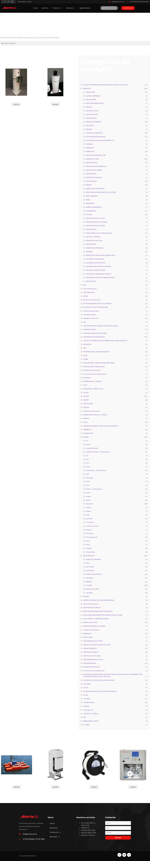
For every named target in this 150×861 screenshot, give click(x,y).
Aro (87, 441)
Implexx (88, 507)
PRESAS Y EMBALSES (90, 648)
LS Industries (90, 522)
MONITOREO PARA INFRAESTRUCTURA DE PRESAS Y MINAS (102, 615)
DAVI (84, 348)
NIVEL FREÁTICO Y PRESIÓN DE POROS (96, 619)
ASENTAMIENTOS (89, 292)
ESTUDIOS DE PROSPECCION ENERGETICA (100, 140)
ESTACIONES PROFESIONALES (96, 137)
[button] (128, 8)
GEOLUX (86, 392)
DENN (85, 355)
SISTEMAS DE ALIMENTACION (95, 263)
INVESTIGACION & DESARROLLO (96, 166)
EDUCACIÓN (90, 125)
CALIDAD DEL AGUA (92, 111)
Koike (87, 515)
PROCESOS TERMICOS (93, 237)
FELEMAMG (87, 378)
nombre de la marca (92, 526)
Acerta (34, 856)
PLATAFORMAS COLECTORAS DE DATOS (99, 233)
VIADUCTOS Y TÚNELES (90, 714)
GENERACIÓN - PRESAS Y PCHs (93, 389)
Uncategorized (88, 710)
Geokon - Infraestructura (94, 489)
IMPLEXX (86, 407)
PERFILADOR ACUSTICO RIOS (95, 226)
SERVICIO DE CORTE (92, 589)
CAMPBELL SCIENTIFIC (90, 318)
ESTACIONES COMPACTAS (94, 133)
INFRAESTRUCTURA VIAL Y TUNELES (95, 415)
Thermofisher (90, 552)
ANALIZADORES (91, 99)
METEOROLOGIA (91, 181)
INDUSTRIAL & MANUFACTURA (96, 155)
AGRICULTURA (90, 92)
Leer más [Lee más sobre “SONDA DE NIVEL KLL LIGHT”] (94, 787)
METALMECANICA (89, 556)
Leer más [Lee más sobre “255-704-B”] (16, 104)
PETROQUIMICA (91, 229)
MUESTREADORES (92, 196)
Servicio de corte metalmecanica (93, 671)
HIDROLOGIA (90, 151)
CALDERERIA (90, 570)
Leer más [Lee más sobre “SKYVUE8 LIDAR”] (55, 787)
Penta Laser (90, 533)
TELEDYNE (86, 699)
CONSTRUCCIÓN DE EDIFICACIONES (95, 333)
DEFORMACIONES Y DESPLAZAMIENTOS (96, 352)
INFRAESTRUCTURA (92, 159)
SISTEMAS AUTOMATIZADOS (95, 259)
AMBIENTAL (87, 88)
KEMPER (86, 418)
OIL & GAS (89, 214)
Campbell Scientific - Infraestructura (98, 452)
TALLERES (89, 593)
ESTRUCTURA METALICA (94, 574)
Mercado (71, 8)
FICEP (85, 385)
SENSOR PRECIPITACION (91, 667)
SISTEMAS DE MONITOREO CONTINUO (98, 266)
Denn (87, 463)
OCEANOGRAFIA (91, 211)
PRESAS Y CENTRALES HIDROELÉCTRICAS (97, 645)
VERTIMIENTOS (91, 281)
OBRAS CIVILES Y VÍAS (90, 622)
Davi (87, 459)
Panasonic (89, 530)
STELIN (85, 688)
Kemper (88, 511)
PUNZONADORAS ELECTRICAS (93, 659)
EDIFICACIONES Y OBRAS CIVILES (94, 367)
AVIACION (89, 107)
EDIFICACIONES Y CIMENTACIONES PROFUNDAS (99, 363)
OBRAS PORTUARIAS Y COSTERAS (94, 626)
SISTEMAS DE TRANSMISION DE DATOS (98, 274)
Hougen (88, 496)
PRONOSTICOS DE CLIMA (94, 240)
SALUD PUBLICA (91, 244)
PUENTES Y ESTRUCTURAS (92, 656)
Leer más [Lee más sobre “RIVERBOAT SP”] (16, 787)
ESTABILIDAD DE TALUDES (91, 370)
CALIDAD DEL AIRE (92, 114)
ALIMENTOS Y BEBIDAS (93, 559)
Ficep (87, 485)
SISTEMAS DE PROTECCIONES (95, 270)
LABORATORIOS (91, 174)
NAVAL (88, 200)
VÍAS (84, 717)
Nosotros (45, 8)
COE (84, 322)
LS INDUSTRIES (88, 433)
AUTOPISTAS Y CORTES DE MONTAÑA (95, 307)
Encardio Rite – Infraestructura (96, 470)
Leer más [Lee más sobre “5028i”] (133, 787)
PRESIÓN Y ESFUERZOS (90, 652)
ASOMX (85, 296)
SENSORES (89, 252)
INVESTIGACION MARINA (94, 170)
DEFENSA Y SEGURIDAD (93, 122)
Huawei (88, 500)
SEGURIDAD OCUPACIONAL (94, 248)
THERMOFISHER (88, 702)
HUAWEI (86, 400)
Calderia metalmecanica (91, 311)
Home (35, 8)
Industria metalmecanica (91, 411)
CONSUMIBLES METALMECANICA (94, 337)
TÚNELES (86, 706)
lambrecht (89, 519)
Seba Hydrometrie (92, 537)
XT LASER (86, 725)
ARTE (87, 563)
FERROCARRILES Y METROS (92, 381)
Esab (87, 474)
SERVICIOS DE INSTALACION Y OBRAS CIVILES (100, 255)
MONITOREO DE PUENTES (92, 608)
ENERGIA (89, 129)
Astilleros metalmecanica (91, 300)
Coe (87, 456)
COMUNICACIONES (89, 329)
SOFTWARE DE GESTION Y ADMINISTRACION (100, 277)
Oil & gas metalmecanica (91, 630)
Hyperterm (89, 504)
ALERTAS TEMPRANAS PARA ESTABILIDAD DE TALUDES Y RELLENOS (105, 85)
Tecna (88, 544)
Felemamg (89, 478)
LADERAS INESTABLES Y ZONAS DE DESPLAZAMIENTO (100, 426)
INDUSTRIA (89, 578)
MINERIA (89, 185)
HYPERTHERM (88, 404)
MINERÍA (86, 596)
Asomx (88, 444)
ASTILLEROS (90, 567)
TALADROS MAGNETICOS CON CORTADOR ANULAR (99, 691)
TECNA (85, 695)
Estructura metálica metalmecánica (95, 374)
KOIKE (85, 422)
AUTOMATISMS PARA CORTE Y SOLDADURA (97, 303)
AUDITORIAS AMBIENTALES (95, 103)
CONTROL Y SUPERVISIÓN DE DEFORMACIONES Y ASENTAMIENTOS (105, 341)
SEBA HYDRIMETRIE (89, 663)
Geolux (88, 493)
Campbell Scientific (92, 448)
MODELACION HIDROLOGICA (95, 189)
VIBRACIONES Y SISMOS (91, 721)
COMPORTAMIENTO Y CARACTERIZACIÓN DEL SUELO (100, 326)
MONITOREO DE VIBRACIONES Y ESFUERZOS (97, 611)
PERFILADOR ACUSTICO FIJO (95, 218)
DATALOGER (87, 344)
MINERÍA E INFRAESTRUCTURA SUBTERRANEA (98, 600)
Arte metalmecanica (90, 289)
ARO (84, 285)
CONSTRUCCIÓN (91, 118)
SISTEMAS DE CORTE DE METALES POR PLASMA (98, 680)
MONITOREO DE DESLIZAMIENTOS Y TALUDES (101, 192)
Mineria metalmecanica (91, 604)
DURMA (85, 359)
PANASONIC (87, 634)
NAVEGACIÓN (90, 203)
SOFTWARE (87, 684)
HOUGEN (86, 396)
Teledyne (89, 548)
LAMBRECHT (87, 429)
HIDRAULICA (90, 148)
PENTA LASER (87, 637)
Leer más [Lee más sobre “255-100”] (55, 104)
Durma (88, 467)
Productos (57, 8)
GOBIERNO (89, 144)
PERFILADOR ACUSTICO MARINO (96, 222)
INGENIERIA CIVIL (91, 163)
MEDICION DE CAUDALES (94, 177)
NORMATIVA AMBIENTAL (94, 207)
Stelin (88, 541)
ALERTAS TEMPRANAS (93, 96)
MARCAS (86, 437)
